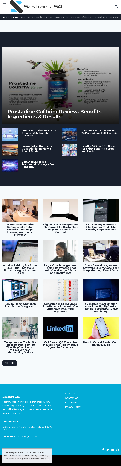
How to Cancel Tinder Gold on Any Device (100, 343)
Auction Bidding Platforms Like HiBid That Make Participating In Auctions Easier (20, 269)
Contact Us (71, 397)
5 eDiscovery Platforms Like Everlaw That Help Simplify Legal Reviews (101, 227)
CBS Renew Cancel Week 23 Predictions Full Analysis (99, 131)
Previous (9, 362)
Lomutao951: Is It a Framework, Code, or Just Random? (38, 164)
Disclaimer (71, 402)
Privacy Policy (73, 406)
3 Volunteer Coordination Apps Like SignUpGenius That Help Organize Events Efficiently (100, 308)
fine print (17, 455)
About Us (70, 393)
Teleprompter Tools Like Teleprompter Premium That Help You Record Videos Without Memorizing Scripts (20, 347)
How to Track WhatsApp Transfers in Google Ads (20, 305)
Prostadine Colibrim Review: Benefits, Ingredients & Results (55, 114)
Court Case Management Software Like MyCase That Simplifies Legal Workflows (101, 268)
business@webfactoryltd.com (19, 436)
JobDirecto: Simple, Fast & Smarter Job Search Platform (39, 133)
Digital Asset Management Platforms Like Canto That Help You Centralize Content (60, 228)
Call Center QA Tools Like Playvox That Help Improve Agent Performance (60, 345)
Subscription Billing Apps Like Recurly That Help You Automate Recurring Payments (60, 308)
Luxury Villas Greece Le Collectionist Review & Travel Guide (37, 149)
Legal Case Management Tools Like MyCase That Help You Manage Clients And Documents (60, 269)
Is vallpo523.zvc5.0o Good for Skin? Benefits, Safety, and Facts (98, 149)
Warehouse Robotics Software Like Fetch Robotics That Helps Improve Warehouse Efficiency (20, 229)
